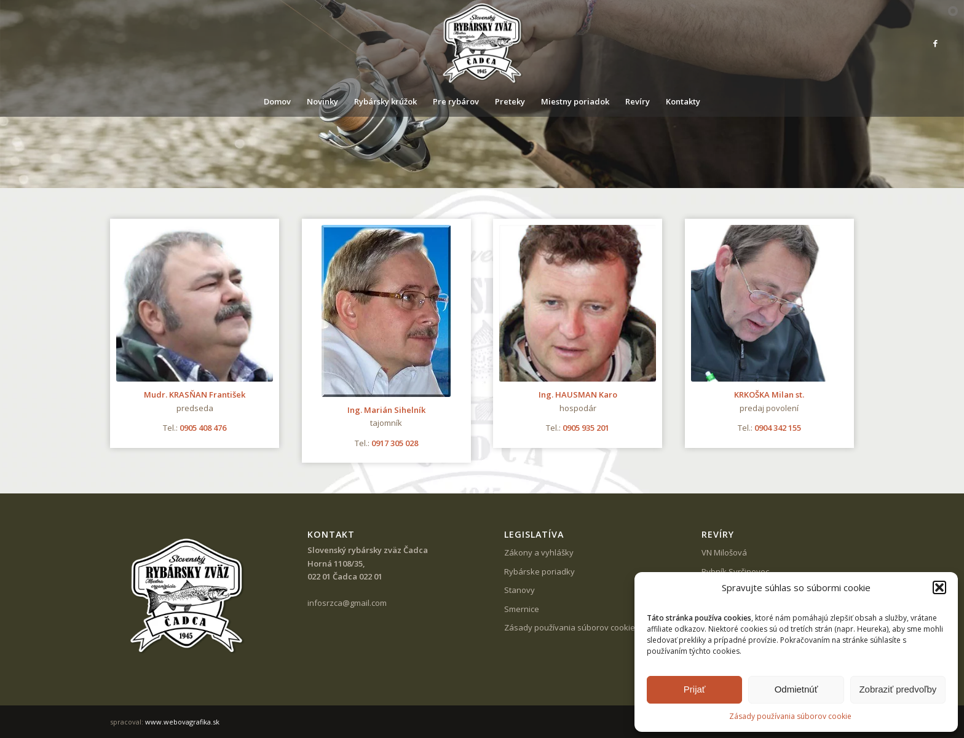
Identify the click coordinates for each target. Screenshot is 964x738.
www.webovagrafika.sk (182, 721)
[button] (939, 587)
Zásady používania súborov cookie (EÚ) (577, 627)
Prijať (695, 689)
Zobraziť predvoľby (897, 689)
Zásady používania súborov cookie (790, 716)
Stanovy (519, 589)
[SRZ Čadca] (482, 43)
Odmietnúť (796, 689)
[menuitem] (277, 101)
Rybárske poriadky (539, 571)
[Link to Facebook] (935, 43)
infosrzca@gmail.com (347, 602)
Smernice (521, 608)
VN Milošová (724, 552)
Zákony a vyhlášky (539, 552)
